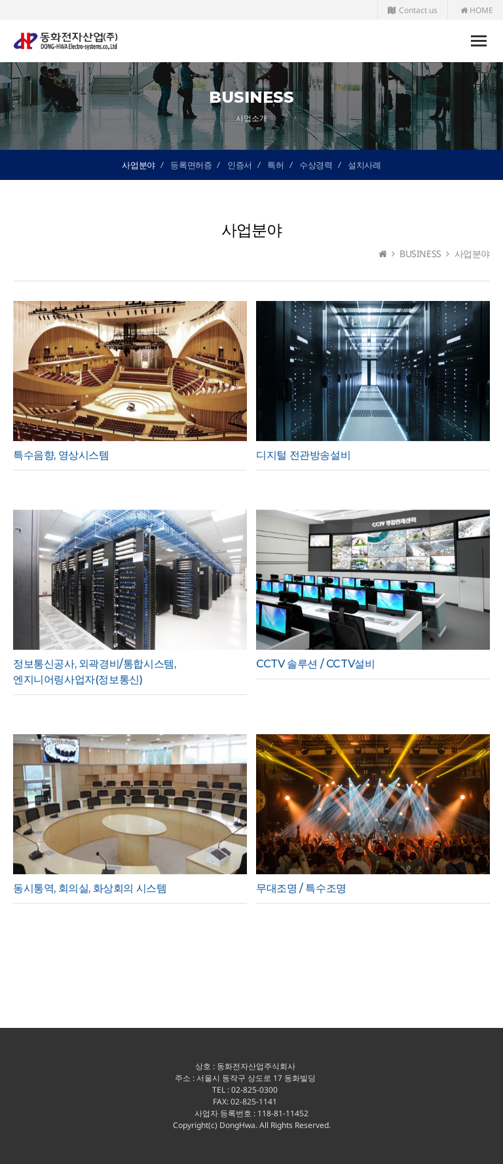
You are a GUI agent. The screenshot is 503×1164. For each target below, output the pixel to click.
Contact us (413, 10)
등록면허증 (191, 165)
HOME (476, 10)
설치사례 (364, 165)
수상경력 (315, 165)
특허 (275, 165)
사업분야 (138, 165)
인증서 (239, 165)
